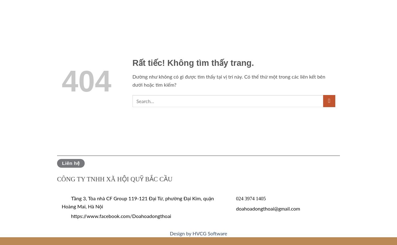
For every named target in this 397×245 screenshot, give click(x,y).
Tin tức (122, 14)
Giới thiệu (28, 14)
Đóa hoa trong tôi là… (323, 14)
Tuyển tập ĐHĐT (261, 14)
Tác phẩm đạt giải (204, 14)
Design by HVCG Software (198, 233)
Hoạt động (155, 14)
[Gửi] (329, 101)
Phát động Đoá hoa (76, 14)
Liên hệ (372, 14)
